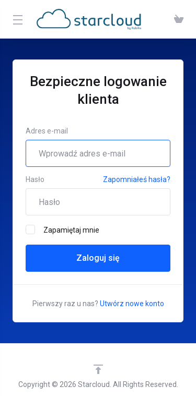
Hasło (35, 179)
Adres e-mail (47, 131)
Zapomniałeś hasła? (136, 179)
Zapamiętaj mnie (62, 229)
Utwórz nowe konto (132, 303)
